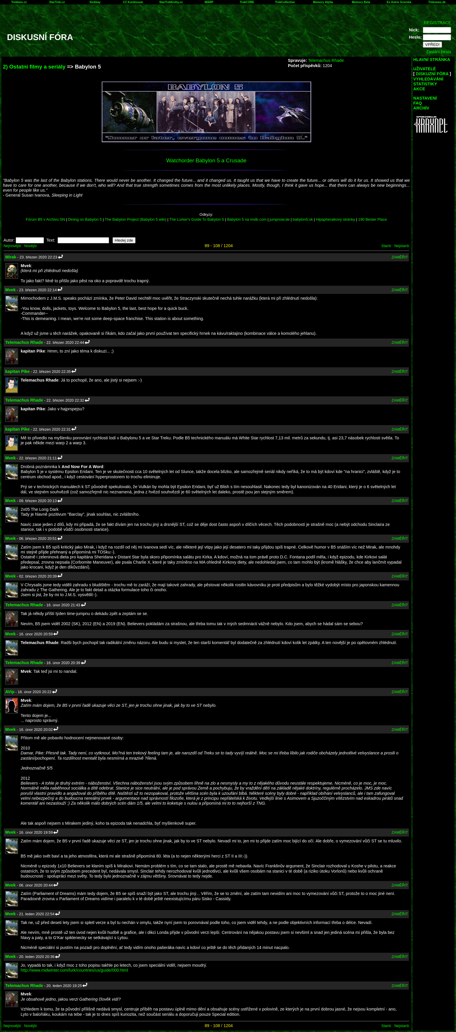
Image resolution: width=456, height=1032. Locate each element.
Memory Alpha (323, 2)
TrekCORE (247, 2)
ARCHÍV (421, 108)
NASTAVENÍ (425, 98)
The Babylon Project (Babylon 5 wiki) (135, 219)
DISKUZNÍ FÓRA (432, 73)
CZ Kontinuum (133, 2)
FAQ (417, 103)
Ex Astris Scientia (399, 2)
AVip (9, 691)
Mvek (10, 289)
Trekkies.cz (19, 2)
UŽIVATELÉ (424, 68)
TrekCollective (285, 2)
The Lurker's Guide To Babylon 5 (196, 219)
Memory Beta (361, 2)
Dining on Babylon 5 (85, 219)
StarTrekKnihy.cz (171, 2)
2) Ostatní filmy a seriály (34, 67)
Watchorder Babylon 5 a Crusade (206, 160)
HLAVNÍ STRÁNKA (431, 59)
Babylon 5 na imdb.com (246, 219)
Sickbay (95, 2)
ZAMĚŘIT (399, 257)
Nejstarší (401, 246)
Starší (386, 246)
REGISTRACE (437, 22)
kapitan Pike (17, 371)
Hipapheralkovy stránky (335, 219)
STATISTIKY (425, 84)
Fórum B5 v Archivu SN (45, 219)
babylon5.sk (303, 219)
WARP (209, 2)
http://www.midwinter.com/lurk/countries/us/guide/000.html (74, 970)
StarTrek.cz (57, 2)
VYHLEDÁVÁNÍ (428, 79)
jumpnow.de (280, 219)
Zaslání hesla (438, 51)
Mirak (10, 257)
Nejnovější (12, 246)
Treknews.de (437, 2)
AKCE (419, 89)
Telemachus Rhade (326, 60)
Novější (30, 246)
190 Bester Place (372, 219)
